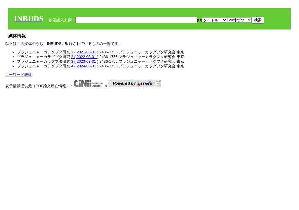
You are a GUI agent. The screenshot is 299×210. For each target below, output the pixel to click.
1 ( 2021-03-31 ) (84, 52)
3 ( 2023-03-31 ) (84, 61)
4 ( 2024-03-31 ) (84, 66)
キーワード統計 (18, 74)
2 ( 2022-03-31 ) (84, 57)
